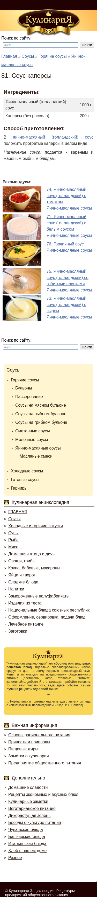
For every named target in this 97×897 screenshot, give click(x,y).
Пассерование (29, 396)
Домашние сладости (28, 787)
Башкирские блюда (26, 836)
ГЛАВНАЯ (17, 512)
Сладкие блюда (23, 582)
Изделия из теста (24, 603)
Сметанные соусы (32, 431)
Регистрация (83, 5)
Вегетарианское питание (32, 808)
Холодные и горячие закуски (35, 526)
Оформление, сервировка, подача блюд (46, 617)
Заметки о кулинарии (28, 756)
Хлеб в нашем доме (27, 850)
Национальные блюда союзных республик (48, 610)
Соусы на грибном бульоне (41, 422)
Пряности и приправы (29, 742)
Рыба (13, 540)
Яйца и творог (21, 575)
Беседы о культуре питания (34, 822)
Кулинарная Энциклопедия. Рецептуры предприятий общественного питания (40, 893)
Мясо (13, 547)
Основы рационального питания (39, 735)
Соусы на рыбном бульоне (40, 414)
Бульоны (23, 388)
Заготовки (17, 631)
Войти (57, 5)
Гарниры (19, 488)
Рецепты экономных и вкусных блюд (43, 794)
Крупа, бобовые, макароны (34, 568)
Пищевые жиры (23, 749)
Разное (15, 857)
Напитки (16, 589)
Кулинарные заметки (28, 801)
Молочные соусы (31, 439)
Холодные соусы (27, 471)
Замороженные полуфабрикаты (38, 596)
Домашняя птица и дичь (31, 554)
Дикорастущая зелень (29, 815)
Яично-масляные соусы (38, 448)
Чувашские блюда (25, 829)
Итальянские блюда (27, 843)
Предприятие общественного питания (44, 763)
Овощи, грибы (21, 561)
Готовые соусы (25, 479)
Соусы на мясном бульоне (40, 405)
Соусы (13, 370)
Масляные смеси (36, 456)
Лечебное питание (25, 624)
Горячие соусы (25, 380)
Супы (13, 533)
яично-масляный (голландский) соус (53, 137)
